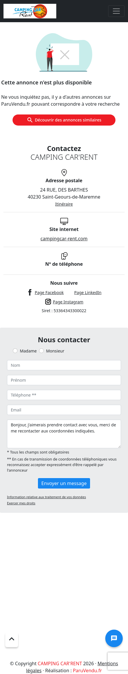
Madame (28, 351)
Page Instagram (68, 302)
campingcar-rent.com (64, 238)
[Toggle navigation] (116, 11)
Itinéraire (64, 204)
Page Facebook (49, 292)
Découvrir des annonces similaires (64, 120)
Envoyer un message (64, 483)
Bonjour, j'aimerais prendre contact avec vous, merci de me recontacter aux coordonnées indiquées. (64, 434)
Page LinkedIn (87, 292)
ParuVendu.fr (87, 670)
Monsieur (55, 351)
